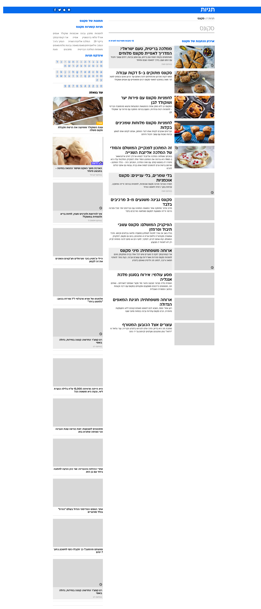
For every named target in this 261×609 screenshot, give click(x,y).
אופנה (92, 3)
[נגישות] (4, 3)
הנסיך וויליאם (93, 45)
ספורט (178, 3)
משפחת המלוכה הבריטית (87, 49)
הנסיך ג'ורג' (55, 41)
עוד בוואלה (93, 92)
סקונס (197, 18)
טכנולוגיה (105, 3)
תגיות (208, 18)
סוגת (52, 49)
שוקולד (61, 33)
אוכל (138, 3)
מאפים (53, 45)
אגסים (53, 33)
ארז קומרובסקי (57, 37)
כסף (147, 3)
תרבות (167, 3)
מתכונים (65, 49)
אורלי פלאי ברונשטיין (89, 37)
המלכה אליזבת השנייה (76, 41)
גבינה (79, 33)
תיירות (117, 3)
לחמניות (96, 33)
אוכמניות (71, 33)
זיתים (84, 45)
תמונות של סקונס (88, 21)
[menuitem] (187, 3)
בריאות (128, 3)
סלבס (157, 3)
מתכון (87, 33)
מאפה (78, 45)
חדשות (189, 3)
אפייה (72, 37)
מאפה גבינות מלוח (66, 45)
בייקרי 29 (95, 41)
